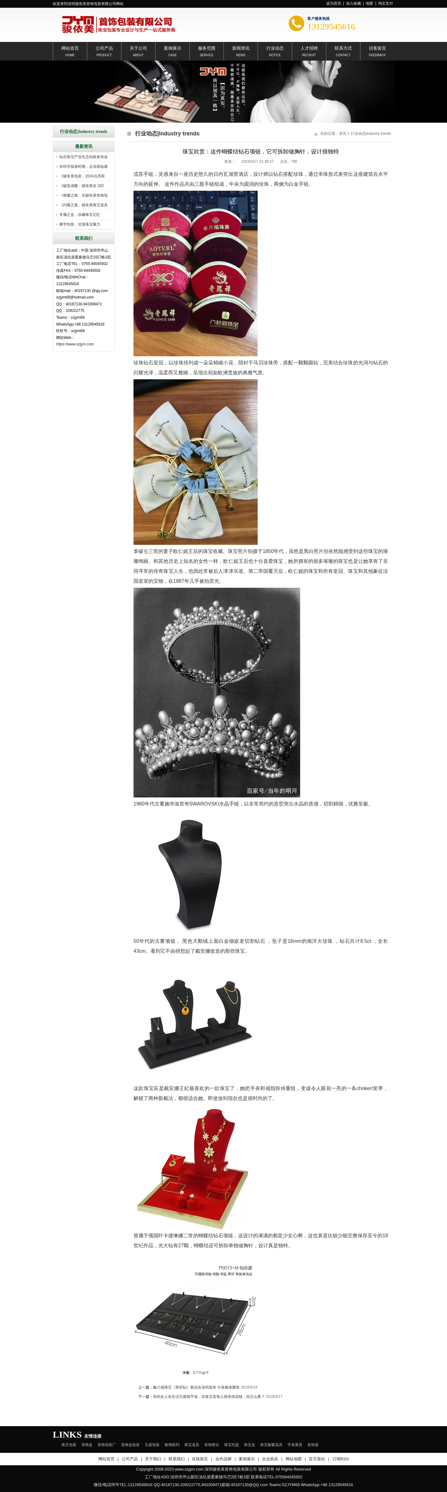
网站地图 (294, 1459)
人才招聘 (309, 48)
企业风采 (270, 1459)
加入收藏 (353, 3)
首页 (342, 133)
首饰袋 (312, 1445)
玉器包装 (152, 1445)
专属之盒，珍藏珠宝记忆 (79, 214)
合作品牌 (223, 1459)
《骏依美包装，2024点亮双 (82, 176)
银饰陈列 (172, 1445)
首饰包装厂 (106, 1445)
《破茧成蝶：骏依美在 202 (81, 186)
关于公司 (138, 48)
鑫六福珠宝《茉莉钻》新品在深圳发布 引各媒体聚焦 (196, 1387)
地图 (369, 3)
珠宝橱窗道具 (271, 1445)
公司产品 (104, 48)
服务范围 (206, 48)
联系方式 (343, 48)
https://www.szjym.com (75, 344)
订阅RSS (340, 1459)
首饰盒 (87, 1445)
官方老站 (317, 1459)
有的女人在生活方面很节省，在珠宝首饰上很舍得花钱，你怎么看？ (209, 1396)
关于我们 (153, 1459)
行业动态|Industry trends (371, 133)
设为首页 (333, 3)
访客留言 (377, 48)
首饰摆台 (211, 1445)
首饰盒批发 (130, 1445)
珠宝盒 (249, 1445)
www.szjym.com (189, 1469)
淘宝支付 (385, 3)
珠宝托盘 (231, 1445)
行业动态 (275, 48)
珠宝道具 (191, 1445)
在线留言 (200, 1459)
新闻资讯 (241, 48)
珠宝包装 (68, 1445)
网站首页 (70, 48)
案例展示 (172, 48)
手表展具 (294, 1445)
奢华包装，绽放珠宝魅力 (79, 224)
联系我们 (177, 1459)
